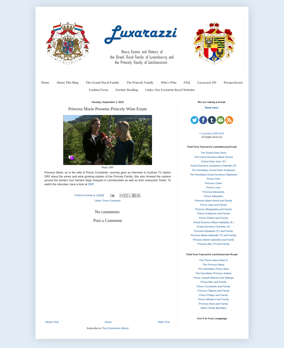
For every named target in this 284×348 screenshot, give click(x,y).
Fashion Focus (98, 90)
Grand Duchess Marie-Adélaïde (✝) (213, 222)
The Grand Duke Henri (213, 152)
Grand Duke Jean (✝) (213, 161)
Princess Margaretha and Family (213, 209)
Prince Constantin (112, 200)
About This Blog (67, 82)
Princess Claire (213, 183)
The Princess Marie (214, 264)
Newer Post (52, 322)
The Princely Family (140, 82)
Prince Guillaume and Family (213, 213)
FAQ (187, 82)
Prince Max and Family (214, 282)
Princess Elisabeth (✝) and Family (213, 231)
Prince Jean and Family (213, 204)
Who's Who (168, 82)
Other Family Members (214, 308)
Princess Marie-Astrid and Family (213, 200)
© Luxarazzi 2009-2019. (211, 133)
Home (45, 82)
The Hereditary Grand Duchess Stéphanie (213, 174)
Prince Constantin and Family (213, 286)
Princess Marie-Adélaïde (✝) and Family (213, 235)
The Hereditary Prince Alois (213, 269)
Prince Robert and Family (213, 218)
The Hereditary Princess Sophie (213, 273)
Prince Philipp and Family (213, 295)
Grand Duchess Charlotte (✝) (213, 226)
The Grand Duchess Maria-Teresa (213, 157)
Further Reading (127, 90)
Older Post (164, 322)
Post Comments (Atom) (115, 328)
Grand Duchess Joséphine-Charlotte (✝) (214, 165)
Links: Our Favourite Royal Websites (170, 90)
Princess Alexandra (213, 192)
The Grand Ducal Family (102, 82)
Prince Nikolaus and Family (213, 299)
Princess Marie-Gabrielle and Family (213, 239)
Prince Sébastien (213, 196)
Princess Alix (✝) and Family (213, 244)
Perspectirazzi (233, 82)
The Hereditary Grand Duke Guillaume (213, 170)
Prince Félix (213, 178)
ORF (90, 184)
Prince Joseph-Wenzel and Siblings (213, 277)
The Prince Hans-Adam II (213, 260)
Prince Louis (214, 187)
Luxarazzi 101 (206, 82)
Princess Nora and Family (213, 303)
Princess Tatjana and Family (213, 290)
